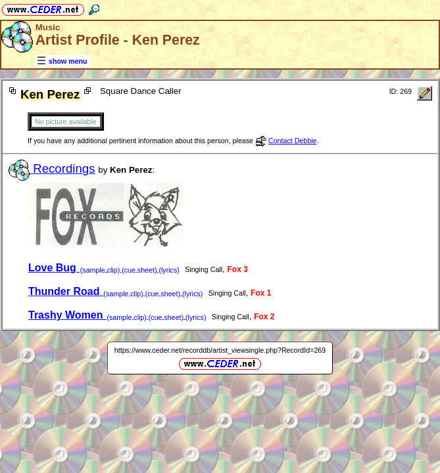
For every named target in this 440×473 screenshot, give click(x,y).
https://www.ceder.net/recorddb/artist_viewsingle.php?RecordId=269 (220, 350)
